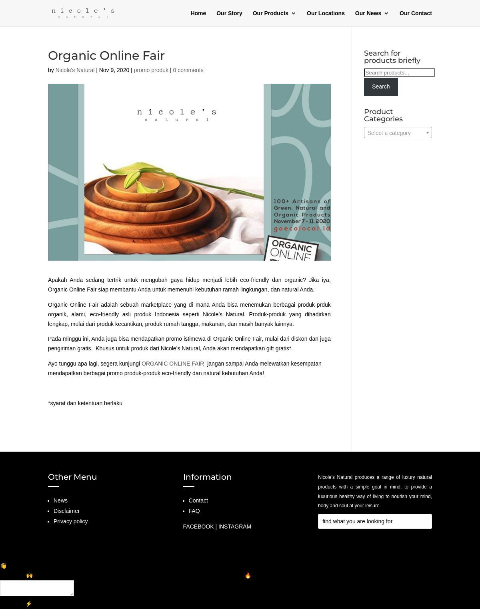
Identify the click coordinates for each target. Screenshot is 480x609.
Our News (368, 13)
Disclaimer (67, 511)
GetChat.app (59, 604)
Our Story (229, 13)
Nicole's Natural (75, 70)
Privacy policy (71, 521)
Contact (198, 500)
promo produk (151, 70)
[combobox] (398, 132)
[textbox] (398, 133)
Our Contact (416, 13)
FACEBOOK (198, 526)
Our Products (270, 13)
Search (381, 86)
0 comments (188, 70)
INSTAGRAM (234, 526)
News (61, 500)
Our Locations (326, 13)
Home (198, 13)
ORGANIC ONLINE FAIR (173, 363)
